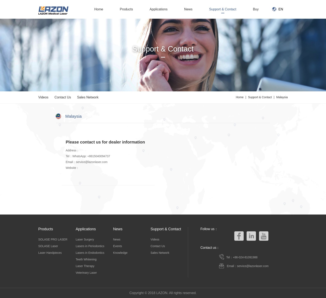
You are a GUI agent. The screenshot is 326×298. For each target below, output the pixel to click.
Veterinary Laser (86, 272)
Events (117, 246)
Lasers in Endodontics (90, 252)
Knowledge (120, 252)
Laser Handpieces (50, 252)
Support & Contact (222, 9)
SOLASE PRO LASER (52, 239)
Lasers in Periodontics (90, 246)
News (188, 9)
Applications (158, 9)
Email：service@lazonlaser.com (248, 266)
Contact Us (62, 97)
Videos (43, 97)
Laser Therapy (85, 266)
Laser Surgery (85, 239)
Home (98, 9)
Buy (256, 9)
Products (126, 9)
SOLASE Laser (48, 246)
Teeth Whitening (86, 259)
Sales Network (88, 97)
